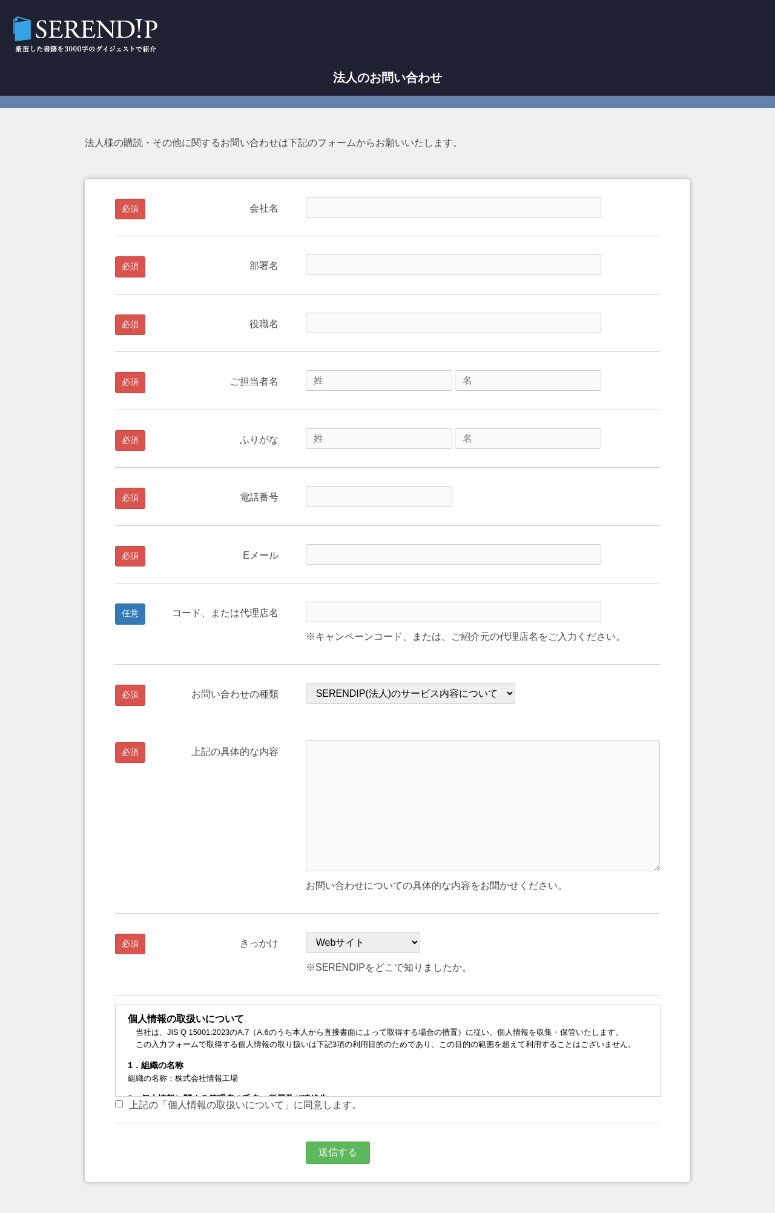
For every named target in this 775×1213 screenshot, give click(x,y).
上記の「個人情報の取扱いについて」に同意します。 (238, 1105)
